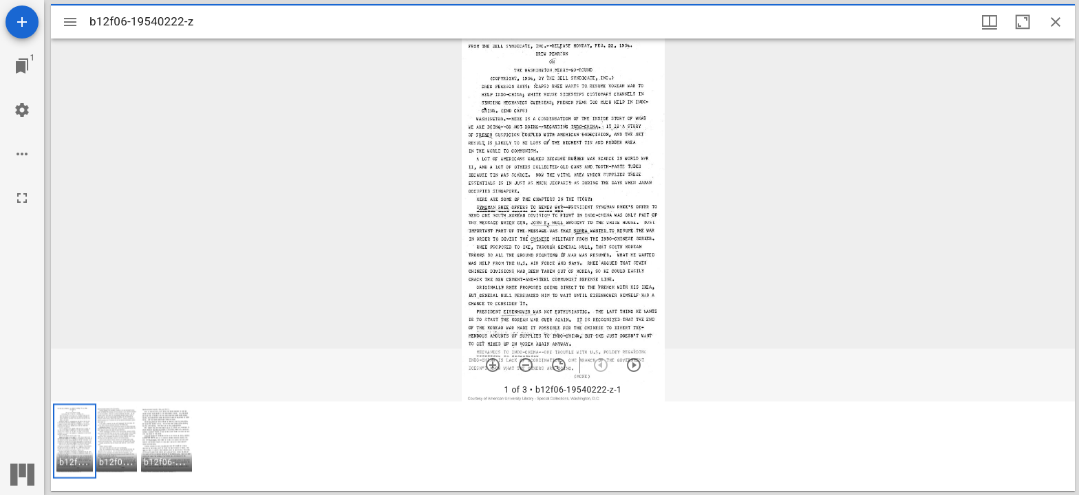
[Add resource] (22, 22)
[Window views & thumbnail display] (989, 22)
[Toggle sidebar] (70, 22)
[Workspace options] (22, 154)
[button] (74, 441)
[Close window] (1055, 22)
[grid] (563, 446)
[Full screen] (22, 198)
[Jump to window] (22, 66)
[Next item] (633, 365)
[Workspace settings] (22, 110)
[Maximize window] (1022, 22)
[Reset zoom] (558, 365)
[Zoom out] (525, 365)
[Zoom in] (492, 365)
